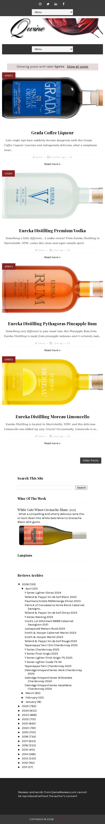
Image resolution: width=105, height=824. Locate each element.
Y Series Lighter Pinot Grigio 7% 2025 (49, 657)
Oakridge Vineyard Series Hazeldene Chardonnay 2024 (48, 687)
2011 (25, 767)
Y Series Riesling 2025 (39, 617)
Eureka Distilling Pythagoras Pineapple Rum (52, 323)
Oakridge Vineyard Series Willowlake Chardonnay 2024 (48, 679)
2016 (25, 745)
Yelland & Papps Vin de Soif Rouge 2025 (51, 641)
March (30, 693)
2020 (26, 728)
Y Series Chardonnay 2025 (42, 649)
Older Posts (91, 460)
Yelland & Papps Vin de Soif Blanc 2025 (51, 597)
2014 (25, 754)
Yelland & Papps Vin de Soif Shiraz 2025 (51, 612)
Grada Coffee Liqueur (52, 132)
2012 (25, 763)
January (31, 702)
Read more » (52, 164)
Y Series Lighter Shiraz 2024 (43, 592)
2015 (25, 749)
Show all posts (77, 66)
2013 (25, 758)
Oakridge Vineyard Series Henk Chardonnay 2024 (53, 671)
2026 (25, 584)
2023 (26, 715)
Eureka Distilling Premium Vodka (52, 230)
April (28, 588)
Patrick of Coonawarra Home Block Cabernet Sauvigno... (54, 606)
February (31, 697)
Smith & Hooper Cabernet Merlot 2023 (50, 633)
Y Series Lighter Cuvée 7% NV (43, 662)
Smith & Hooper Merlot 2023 (44, 637)
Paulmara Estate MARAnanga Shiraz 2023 (53, 601)
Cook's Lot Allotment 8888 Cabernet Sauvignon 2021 (49, 622)
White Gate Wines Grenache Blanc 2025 (46, 509)
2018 (25, 736)
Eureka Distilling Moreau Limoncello (52, 416)
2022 (25, 719)
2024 (25, 710)
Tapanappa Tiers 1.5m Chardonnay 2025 (51, 645)
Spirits (9, 75)
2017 (25, 741)
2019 (25, 732)
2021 (25, 723)
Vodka (8, 173)
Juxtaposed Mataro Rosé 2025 (45, 628)
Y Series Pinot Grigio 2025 (41, 653)
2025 (25, 706)
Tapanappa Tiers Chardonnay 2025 (48, 666)
